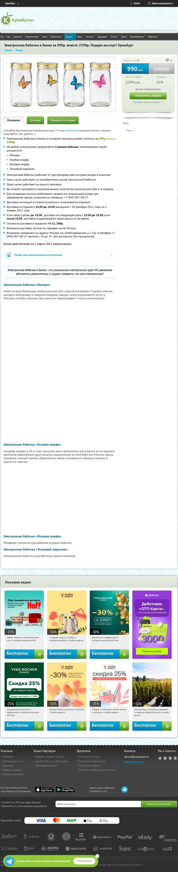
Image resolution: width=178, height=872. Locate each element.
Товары (70, 36)
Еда (8, 36)
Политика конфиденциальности (97, 770)
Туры (80, 36)
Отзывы (35, 120)
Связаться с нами (134, 761)
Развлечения (33, 36)
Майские (153, 36)
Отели (115, 36)
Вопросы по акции (63, 120)
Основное (13, 120)
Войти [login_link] (137, 3)
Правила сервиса (12, 770)
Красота (18, 36)
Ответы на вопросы (14, 774)
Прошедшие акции (46, 765)
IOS (57, 130)
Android (70, 130)
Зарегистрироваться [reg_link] (162, 3)
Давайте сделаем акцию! (49, 756)
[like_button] (167, 60)
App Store (44, 789)
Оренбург (10, 3)
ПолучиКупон (138, 36)
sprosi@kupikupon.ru (136, 756)
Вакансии (8, 765)
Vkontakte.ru (165, 758)
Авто (46, 36)
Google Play (65, 789)
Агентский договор (89, 756)
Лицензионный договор (92, 761)
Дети (124, 36)
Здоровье (103, 36)
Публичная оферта (89, 765)
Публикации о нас (13, 761)
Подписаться (84, 861)
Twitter (170, 758)
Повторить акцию (148, 96)
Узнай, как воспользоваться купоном (38, 255)
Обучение (57, 36)
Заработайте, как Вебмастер (51, 761)
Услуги (90, 36)
